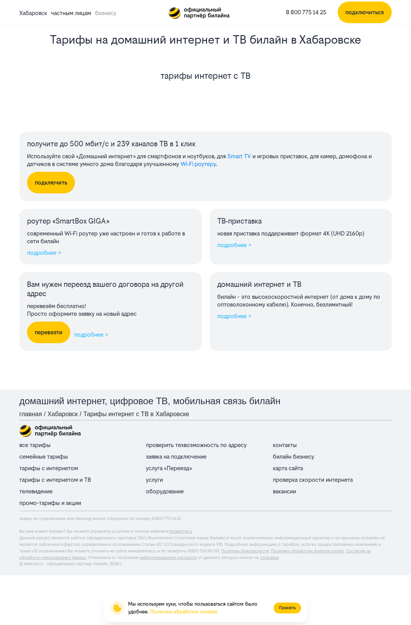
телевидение (35, 491)
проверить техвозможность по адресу (196, 445)
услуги (154, 479)
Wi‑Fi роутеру (198, 164)
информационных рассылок (168, 557)
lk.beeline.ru (180, 531)
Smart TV (239, 156)
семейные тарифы (43, 456)
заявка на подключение (176, 456)
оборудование (165, 491)
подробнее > (44, 252)
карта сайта (288, 468)
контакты (285, 445)
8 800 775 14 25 (306, 12)
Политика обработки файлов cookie (307, 551)
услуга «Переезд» (169, 468)
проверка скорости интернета (313, 479)
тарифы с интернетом (48, 468)
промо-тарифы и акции (50, 503)
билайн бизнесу (293, 456)
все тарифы (35, 445)
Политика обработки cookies (183, 612)
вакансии (284, 491)
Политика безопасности (245, 551)
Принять (287, 607)
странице (269, 557)
